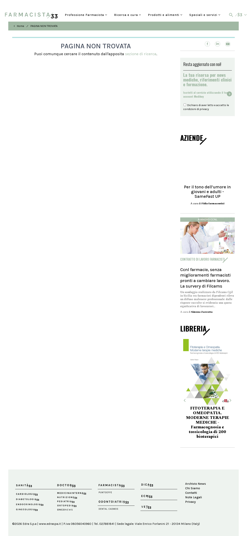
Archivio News (195, 484)
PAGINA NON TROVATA (44, 26)
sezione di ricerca (140, 54)
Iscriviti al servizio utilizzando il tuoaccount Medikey (205, 94)
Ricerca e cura (127, 15)
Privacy (190, 502)
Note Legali (193, 497)
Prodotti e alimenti (165, 15)
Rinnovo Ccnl (207, 219)
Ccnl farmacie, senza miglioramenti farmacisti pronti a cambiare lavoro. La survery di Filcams (205, 278)
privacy (204, 109)
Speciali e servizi (204, 15)
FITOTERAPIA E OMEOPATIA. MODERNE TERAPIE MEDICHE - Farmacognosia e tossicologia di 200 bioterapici (207, 422)
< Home (19, 26)
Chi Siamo (192, 488)
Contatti (191, 493)
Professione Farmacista (86, 15)
